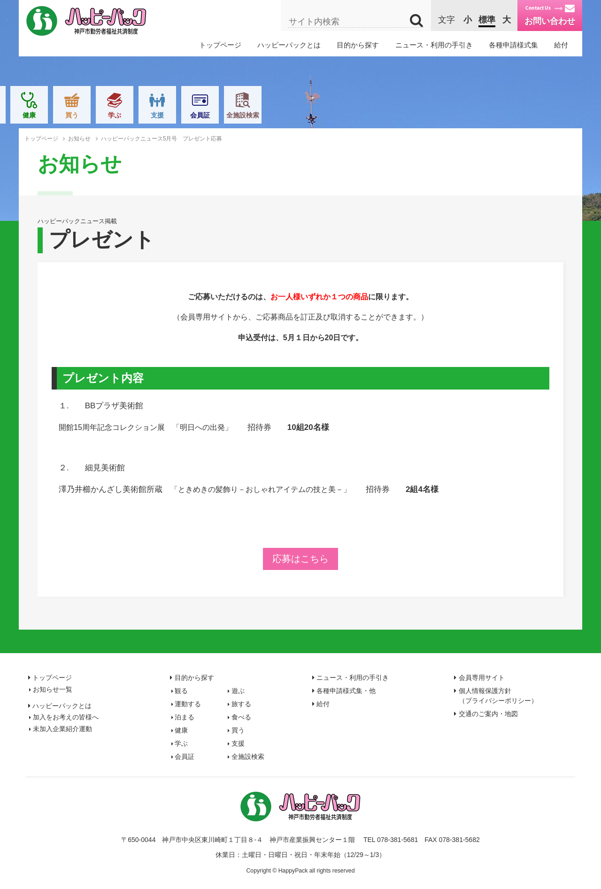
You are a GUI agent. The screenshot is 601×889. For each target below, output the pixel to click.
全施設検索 (535, 115)
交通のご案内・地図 (488, 713)
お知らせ (79, 138)
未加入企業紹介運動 (62, 729)
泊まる (237, 115)
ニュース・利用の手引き (434, 45)
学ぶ (407, 115)
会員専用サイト (482, 677)
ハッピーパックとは (289, 45)
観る (65, 115)
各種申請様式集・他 (346, 690)
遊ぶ (108, 115)
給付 (561, 45)
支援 (449, 115)
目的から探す (358, 45)
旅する (194, 115)
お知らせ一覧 (52, 689)
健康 (321, 115)
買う (364, 115)
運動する (151, 115)
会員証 (492, 115)
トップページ (220, 45)
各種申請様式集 (513, 45)
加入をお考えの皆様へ (66, 717)
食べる (279, 115)
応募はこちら (300, 559)
